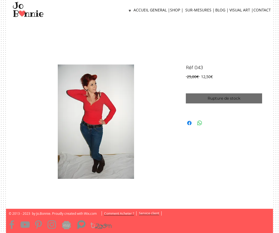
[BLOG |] (222, 10)
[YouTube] (25, 224)
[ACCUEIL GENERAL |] (152, 10)
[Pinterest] (38, 224)
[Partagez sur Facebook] (189, 123)
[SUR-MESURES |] (200, 10)
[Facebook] (11, 224)
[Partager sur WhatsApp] (199, 123)
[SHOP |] (176, 10)
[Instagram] (51, 224)
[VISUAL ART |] (241, 10)
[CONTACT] (262, 10)
